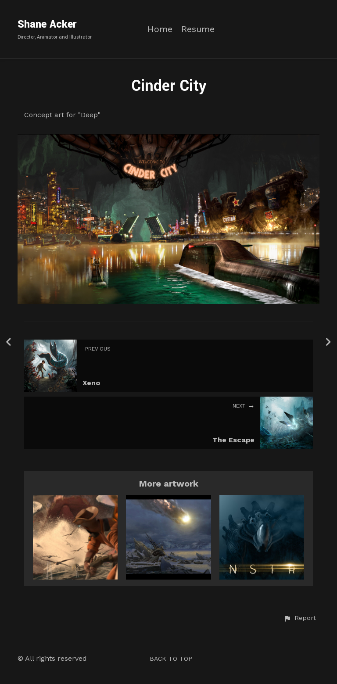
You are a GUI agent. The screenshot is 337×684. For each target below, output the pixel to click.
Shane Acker (47, 24)
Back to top (171, 658)
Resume (198, 29)
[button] (299, 618)
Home (159, 29)
